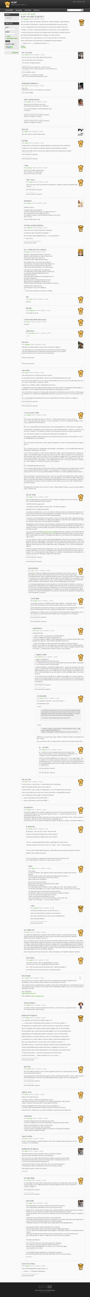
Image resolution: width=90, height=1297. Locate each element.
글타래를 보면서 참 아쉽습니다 (30, 1149)
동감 (27, 297)
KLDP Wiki (28, 10)
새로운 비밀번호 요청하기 (12, 38)
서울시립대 (49, 1286)
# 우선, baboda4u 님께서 (31, 413)
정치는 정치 (25, 129)
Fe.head (27, 54)
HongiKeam (27, 344)
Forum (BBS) (9, 10)
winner (28, 321)
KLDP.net (36, 10)
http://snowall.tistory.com (29, 993)
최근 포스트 (9, 18)
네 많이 (30, 866)
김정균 (26, 131)
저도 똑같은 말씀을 (29, 1178)
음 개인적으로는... (31, 827)
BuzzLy (30, 299)
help (83, 1)
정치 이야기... (25, 342)
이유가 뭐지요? (30, 958)
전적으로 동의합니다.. (30, 1003)
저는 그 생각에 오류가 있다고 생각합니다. (35, 250)
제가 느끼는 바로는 (27, 53)
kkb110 (41, 698)
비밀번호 (7, 32)
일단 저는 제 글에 (31, 495)
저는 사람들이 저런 (29, 930)
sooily (26, 85)
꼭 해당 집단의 (28, 1116)
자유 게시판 (33, 14)
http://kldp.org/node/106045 (49, 532)
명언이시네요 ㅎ (30, 331)
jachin (28, 252)
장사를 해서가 (28, 201)
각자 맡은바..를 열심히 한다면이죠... (34, 225)
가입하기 (8, 36)
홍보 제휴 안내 (15, 52)
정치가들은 (25, 141)
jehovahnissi (32, 333)
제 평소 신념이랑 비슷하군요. (32, 100)
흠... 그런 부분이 (43, 747)
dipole (26, 1151)
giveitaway (29, 167)
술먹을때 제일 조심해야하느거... (31, 83)
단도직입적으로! (28, 807)
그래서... (32, 906)
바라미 (28, 1005)
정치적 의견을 (30, 1201)
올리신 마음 (27, 1067)
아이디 (7, 27)
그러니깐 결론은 (34, 599)
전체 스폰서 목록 (38, 1290)
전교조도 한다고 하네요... (29, 1264)
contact (79, 1)
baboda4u (26, 19)
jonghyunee (32, 310)
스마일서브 (49, 1287)
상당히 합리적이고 (33, 568)
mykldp (29, 415)
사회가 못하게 (25, 370)
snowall (26, 978)
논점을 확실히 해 (37, 628)
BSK (26, 781)
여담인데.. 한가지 (26, 1092)
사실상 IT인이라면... (27, 1136)
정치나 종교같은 (26, 976)
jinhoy (26, 1138)
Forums (25, 14)
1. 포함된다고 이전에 (40, 655)
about (74, 1)
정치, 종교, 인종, (26, 780)
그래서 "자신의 (30, 180)
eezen (32, 570)
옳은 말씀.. (29, 308)
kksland (29, 101)
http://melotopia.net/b (38, 996)
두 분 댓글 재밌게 (41, 696)
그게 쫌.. (26, 166)
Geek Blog (19, 10)
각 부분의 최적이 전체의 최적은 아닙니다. (35, 320)
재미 (28, 14)
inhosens (29, 203)
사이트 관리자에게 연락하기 (49, 1290)
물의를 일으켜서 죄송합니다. (29, 1015)
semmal (26, 143)
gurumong (29, 1118)
